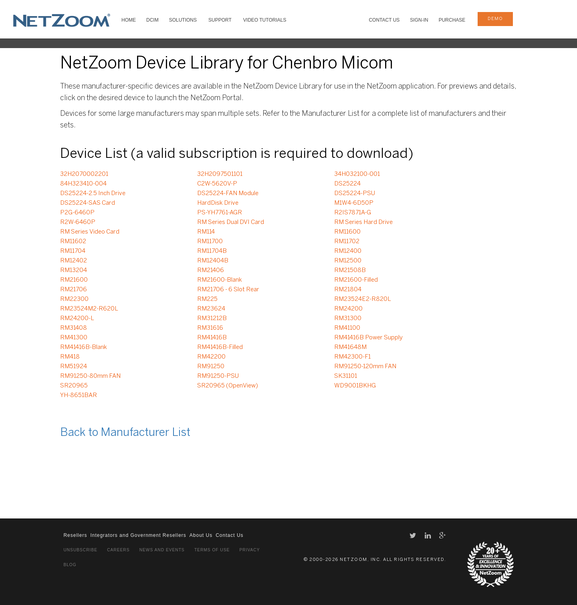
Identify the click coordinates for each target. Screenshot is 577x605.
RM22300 (74, 299)
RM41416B (212, 338)
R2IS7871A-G (352, 213)
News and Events (162, 550)
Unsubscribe (80, 550)
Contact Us (384, 20)
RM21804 (347, 289)
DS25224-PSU (354, 193)
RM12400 (347, 251)
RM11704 (72, 251)
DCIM (152, 20)
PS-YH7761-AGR (219, 213)
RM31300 (347, 318)
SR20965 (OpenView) (227, 386)
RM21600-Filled (356, 280)
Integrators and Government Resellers (138, 535)
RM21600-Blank (219, 280)
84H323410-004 (83, 184)
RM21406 (210, 270)
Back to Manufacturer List (125, 433)
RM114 (206, 232)
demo (495, 19)
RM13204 (73, 270)
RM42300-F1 (352, 357)
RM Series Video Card (89, 232)
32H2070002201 (84, 174)
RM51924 (73, 366)
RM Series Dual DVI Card (230, 222)
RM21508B (350, 270)
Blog (69, 565)
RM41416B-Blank (83, 347)
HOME (128, 20)
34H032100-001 (357, 174)
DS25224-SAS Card (87, 203)
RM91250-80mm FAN (90, 376)
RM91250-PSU (218, 376)
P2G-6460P (77, 213)
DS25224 (347, 184)
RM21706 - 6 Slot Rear (228, 289)
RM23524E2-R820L (362, 299)
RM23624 (211, 309)
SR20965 (74, 386)
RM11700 (210, 241)
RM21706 (73, 289)
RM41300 (73, 338)
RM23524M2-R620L (89, 309)
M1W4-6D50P (353, 203)
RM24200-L (77, 318)
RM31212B (212, 318)
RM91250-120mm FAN (365, 366)
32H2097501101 (219, 174)
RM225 (207, 299)
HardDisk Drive (217, 203)
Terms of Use (212, 550)
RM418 (70, 357)
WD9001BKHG (355, 386)
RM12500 (347, 261)
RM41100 (347, 328)
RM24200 (348, 309)
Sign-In (419, 20)
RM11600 (347, 232)
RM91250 (210, 366)
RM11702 (346, 241)
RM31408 (73, 328)
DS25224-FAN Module (227, 193)
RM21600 (74, 280)
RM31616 (210, 328)
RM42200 (211, 357)
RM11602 (73, 241)
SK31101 (345, 376)
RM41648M (350, 347)
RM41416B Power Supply (368, 338)
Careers (118, 550)
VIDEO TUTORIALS (264, 20)
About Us (201, 535)
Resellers (75, 535)
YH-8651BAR (78, 395)
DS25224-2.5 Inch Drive (92, 193)
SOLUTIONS (183, 20)
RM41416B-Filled (220, 347)
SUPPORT (220, 20)
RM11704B (212, 251)
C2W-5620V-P (217, 184)
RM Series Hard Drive (363, 222)
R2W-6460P (77, 222)
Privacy (250, 550)
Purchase (452, 20)
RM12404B (212, 261)
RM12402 (73, 261)
